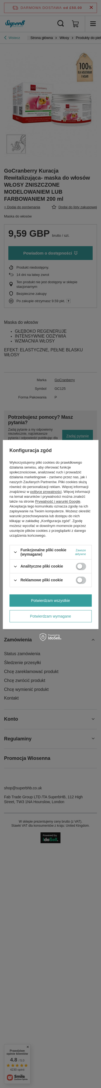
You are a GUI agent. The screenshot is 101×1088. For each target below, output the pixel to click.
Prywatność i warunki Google (57, 501)
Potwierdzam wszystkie (50, 600)
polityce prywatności (45, 492)
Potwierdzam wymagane (50, 616)
